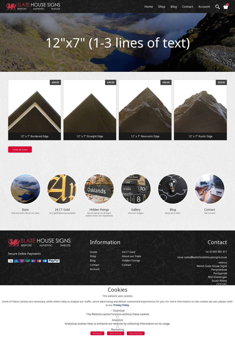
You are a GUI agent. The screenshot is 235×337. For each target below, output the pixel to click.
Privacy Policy (121, 306)
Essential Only (135, 334)
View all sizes (20, 149)
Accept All (97, 334)
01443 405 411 (218, 250)
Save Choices (116, 334)
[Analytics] (117, 318)
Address (223, 261)
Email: (180, 256)
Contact (217, 241)
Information (105, 241)
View (34, 81)
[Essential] (111, 311)
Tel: (207, 250)
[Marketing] (117, 328)
